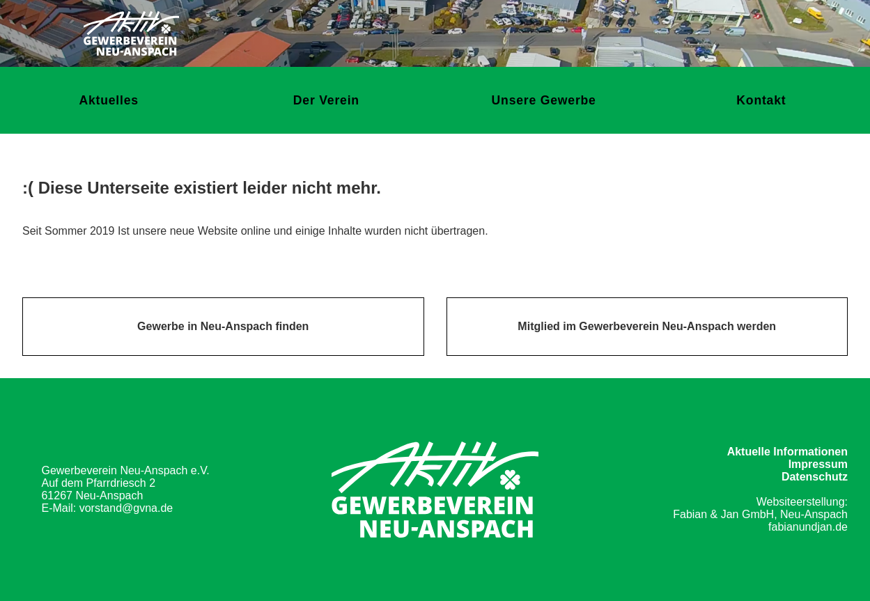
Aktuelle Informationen (787, 452)
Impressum (818, 464)
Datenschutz (815, 477)
